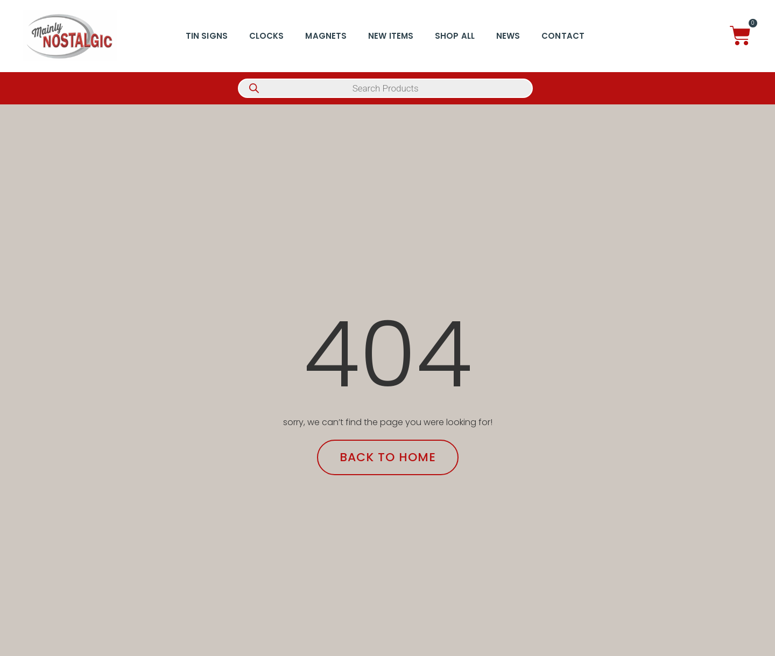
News (508, 35)
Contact (562, 35)
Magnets (326, 35)
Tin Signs (207, 35)
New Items (390, 35)
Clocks (266, 35)
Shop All (455, 35)
